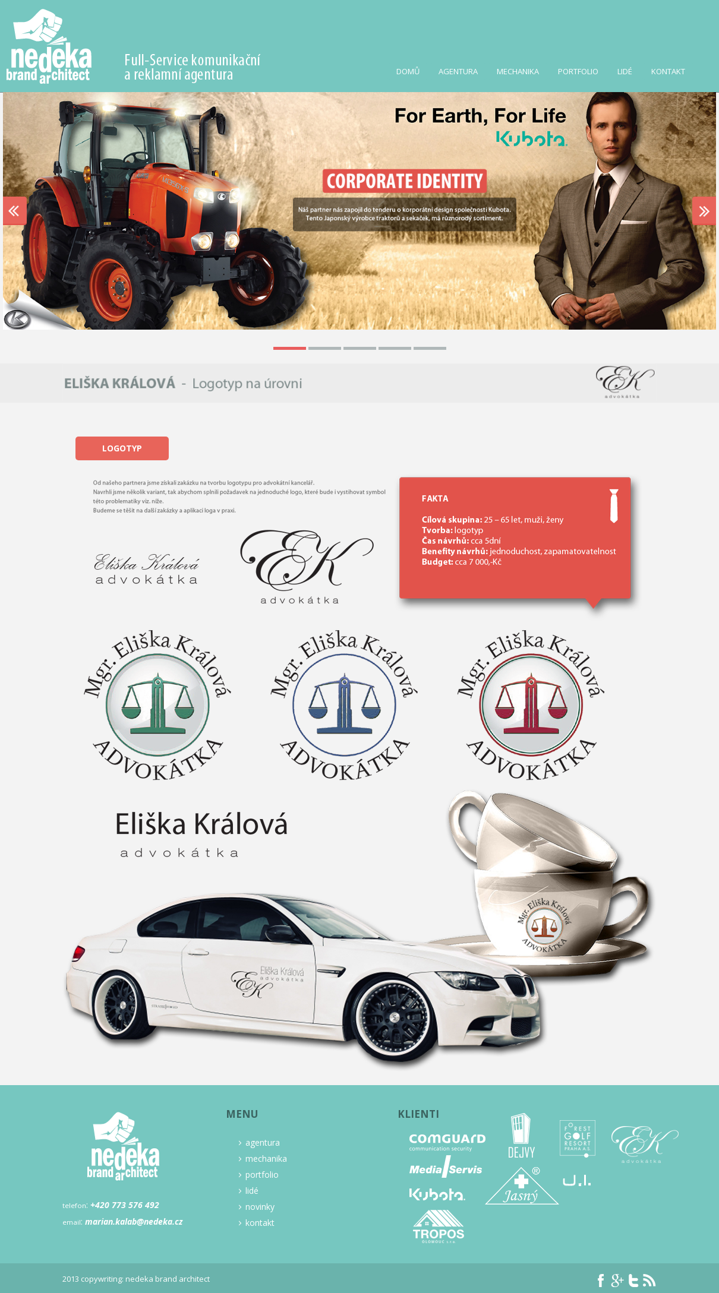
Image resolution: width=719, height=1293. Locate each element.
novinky (256, 1207)
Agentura (458, 71)
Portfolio (578, 71)
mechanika (262, 1159)
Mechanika (518, 71)
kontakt (256, 1223)
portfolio (258, 1175)
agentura (259, 1143)
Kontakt (668, 71)
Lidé (624, 71)
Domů (408, 71)
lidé (248, 1191)
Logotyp (122, 448)
